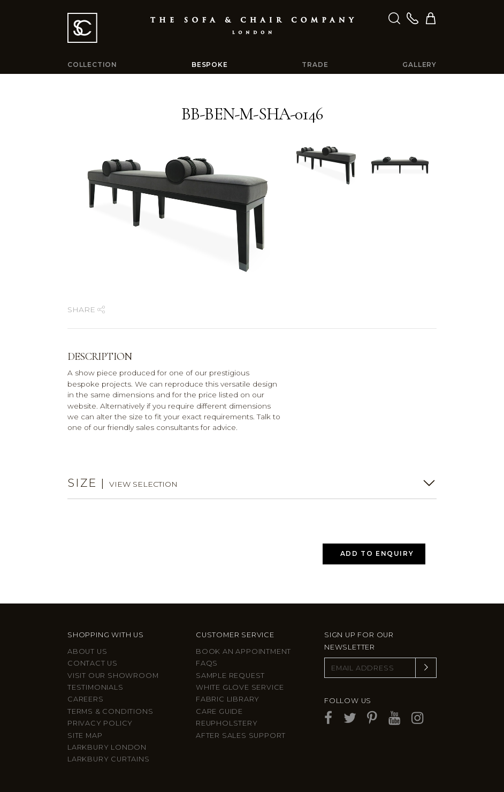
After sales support (241, 735)
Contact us (92, 663)
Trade (315, 65)
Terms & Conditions (110, 711)
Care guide (219, 711)
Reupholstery (227, 723)
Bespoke (210, 65)
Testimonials (95, 687)
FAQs (207, 663)
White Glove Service (240, 687)
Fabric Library (227, 699)
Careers (85, 699)
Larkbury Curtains (108, 759)
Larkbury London (107, 747)
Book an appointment (243, 651)
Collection (92, 65)
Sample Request (230, 676)
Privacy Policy (100, 723)
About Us (87, 651)
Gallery (419, 65)
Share (86, 309)
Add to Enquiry (377, 553)
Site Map (84, 735)
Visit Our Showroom (112, 676)
